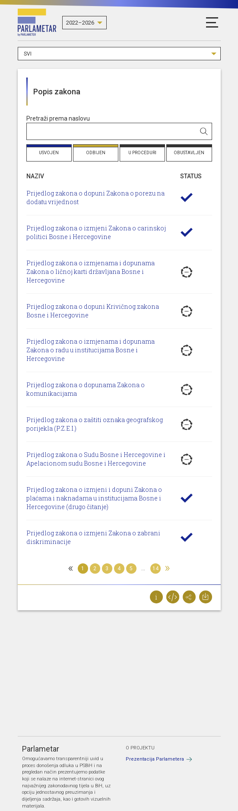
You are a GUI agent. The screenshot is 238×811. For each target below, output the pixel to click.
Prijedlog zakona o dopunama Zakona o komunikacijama (85, 389)
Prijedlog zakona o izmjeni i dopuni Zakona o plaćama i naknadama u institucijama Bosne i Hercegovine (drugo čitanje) (94, 498)
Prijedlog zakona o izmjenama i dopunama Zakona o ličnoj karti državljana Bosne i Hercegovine (90, 271)
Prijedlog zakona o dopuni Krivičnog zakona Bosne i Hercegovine (92, 310)
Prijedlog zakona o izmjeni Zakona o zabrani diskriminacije (93, 537)
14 (155, 569)
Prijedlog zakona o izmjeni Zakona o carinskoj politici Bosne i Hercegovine (96, 232)
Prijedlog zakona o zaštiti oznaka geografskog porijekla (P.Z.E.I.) (94, 424)
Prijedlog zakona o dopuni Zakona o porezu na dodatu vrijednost (95, 197)
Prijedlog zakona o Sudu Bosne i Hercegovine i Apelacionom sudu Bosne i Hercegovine (95, 459)
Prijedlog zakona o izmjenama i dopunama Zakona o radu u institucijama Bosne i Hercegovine (90, 350)
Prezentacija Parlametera (155, 759)
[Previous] (71, 568)
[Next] (167, 568)
